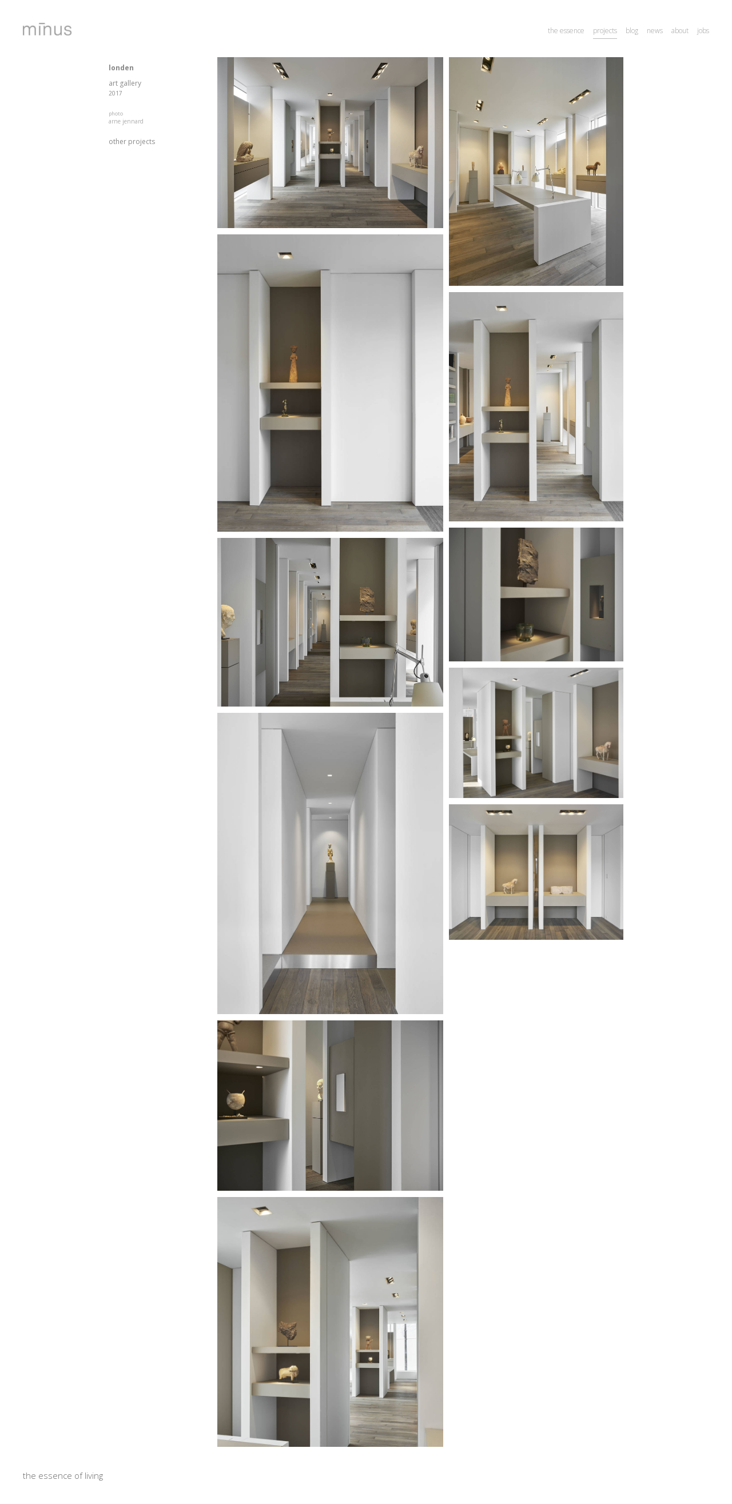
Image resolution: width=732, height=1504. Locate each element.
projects (605, 30)
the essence (566, 30)
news (655, 30)
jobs (703, 30)
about (680, 30)
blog (632, 30)
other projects (132, 141)
